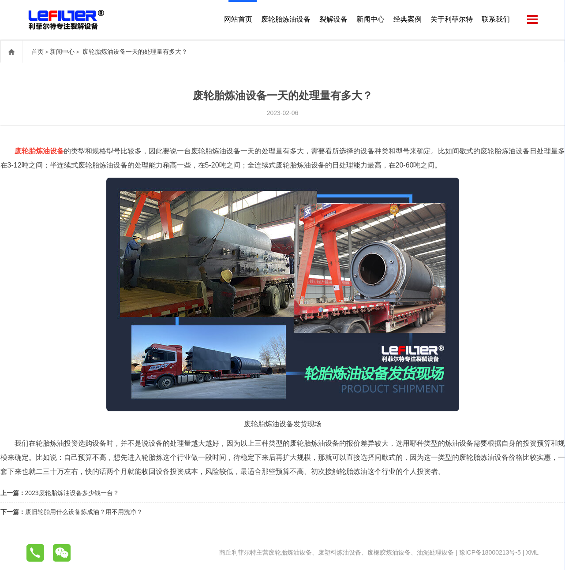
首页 (37, 51)
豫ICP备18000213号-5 (490, 552)
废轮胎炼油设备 (285, 19)
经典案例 (407, 19)
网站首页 (237, 19)
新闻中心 (369, 19)
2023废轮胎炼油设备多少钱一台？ (72, 492)
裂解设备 (332, 19)
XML (532, 552)
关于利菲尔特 (451, 19)
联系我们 (495, 19)
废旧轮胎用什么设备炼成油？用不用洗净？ (83, 511)
